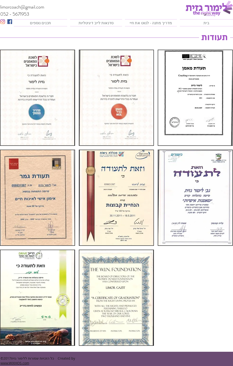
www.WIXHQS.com (14, 363)
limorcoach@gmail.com (22, 7)
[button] (116, 98)
